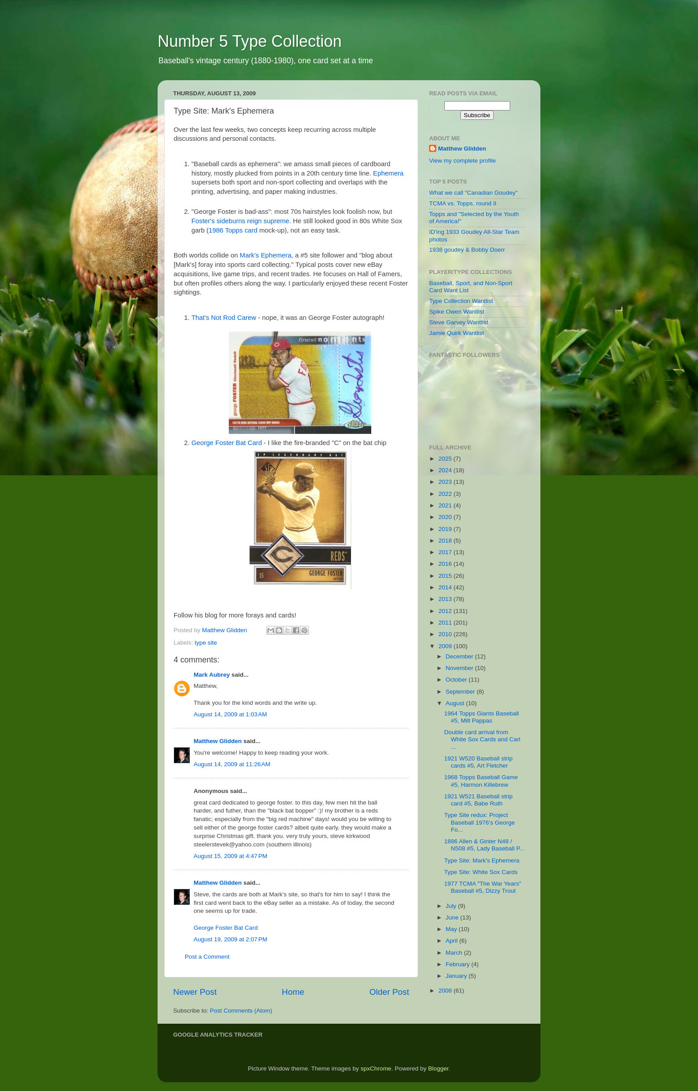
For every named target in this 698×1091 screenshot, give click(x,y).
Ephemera (388, 173)
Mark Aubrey (212, 674)
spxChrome (376, 1068)
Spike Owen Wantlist (456, 311)
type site (206, 642)
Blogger (438, 1068)
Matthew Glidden (218, 741)
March (455, 952)
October (457, 679)
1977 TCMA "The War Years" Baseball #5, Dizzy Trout (482, 887)
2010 (446, 634)
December (460, 656)
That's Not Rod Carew (223, 317)
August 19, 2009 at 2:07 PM (231, 939)
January (457, 976)
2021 (446, 505)
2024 (446, 470)
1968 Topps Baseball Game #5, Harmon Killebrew (481, 781)
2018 (446, 540)
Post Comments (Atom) (241, 1010)
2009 (446, 646)
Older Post (389, 992)
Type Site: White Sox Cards (481, 872)
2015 (446, 575)
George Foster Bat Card (226, 442)
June (453, 917)
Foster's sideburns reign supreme (240, 221)
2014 (446, 587)
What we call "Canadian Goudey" (473, 192)
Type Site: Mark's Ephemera (481, 860)
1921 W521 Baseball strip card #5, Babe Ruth (478, 800)
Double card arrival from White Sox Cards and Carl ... (482, 739)
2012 (446, 611)
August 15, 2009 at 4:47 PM (231, 856)
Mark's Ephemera (266, 255)
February (458, 964)
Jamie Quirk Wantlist (456, 333)
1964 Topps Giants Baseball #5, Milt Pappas (481, 717)
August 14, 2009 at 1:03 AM (230, 714)
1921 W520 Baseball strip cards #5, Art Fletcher (478, 762)
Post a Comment (207, 956)
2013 (446, 599)
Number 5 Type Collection (250, 41)
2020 (446, 517)
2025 (446, 458)
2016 (446, 563)
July (452, 906)
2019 (446, 529)
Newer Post (195, 992)
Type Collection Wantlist (461, 301)
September (461, 691)
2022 (446, 493)
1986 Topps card (233, 230)
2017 (446, 552)
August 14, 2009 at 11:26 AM (232, 764)
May (452, 929)
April (452, 940)
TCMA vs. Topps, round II (462, 203)
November (460, 668)
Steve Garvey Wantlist (458, 322)
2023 (446, 481)
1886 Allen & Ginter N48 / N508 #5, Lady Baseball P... (484, 845)
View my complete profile (462, 160)
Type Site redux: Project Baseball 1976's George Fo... (479, 822)
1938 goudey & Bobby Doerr (467, 249)
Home (293, 992)
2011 (446, 622)
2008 (446, 990)
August (456, 703)
